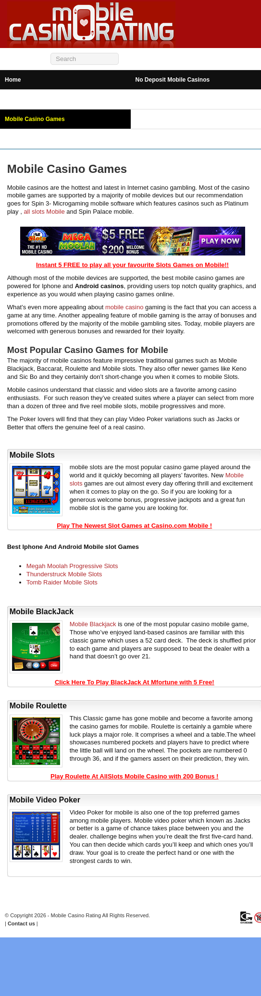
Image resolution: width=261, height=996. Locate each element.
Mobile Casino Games (35, 119)
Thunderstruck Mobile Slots (64, 574)
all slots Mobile (44, 211)
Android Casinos (28, 99)
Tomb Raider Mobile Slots (62, 582)
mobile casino (124, 307)
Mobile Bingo (154, 119)
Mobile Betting (25, 138)
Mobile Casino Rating (76, 915)
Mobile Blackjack (93, 624)
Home (13, 79)
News (143, 138)
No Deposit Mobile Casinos (173, 79)
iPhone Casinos (157, 99)
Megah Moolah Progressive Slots (72, 566)
